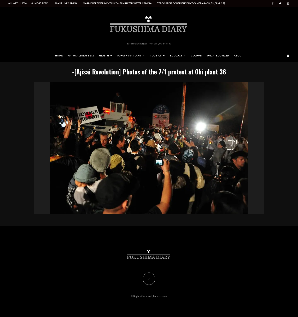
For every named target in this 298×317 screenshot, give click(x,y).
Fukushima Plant (129, 55)
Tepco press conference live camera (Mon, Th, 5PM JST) (191, 3)
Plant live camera (66, 3)
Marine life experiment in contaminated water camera (117, 3)
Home (59, 55)
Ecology (176, 55)
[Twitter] (280, 3)
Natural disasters (81, 55)
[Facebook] (272, 3)
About (238, 55)
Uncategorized (218, 55)
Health (104, 55)
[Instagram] (288, 3)
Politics (156, 55)
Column (196, 55)
